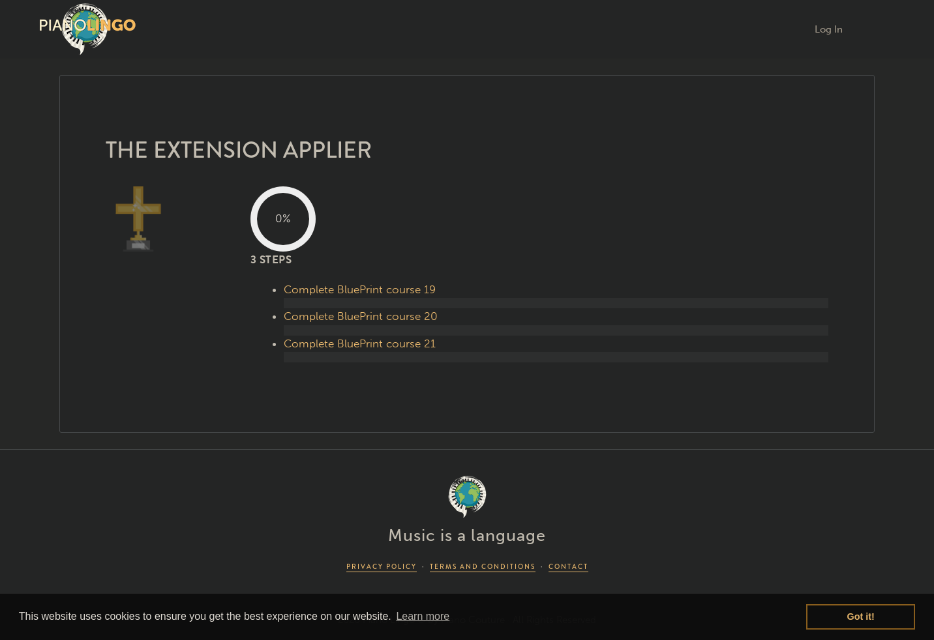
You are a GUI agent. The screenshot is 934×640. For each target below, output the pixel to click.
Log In (829, 29)
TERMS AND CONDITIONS (482, 567)
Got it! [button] (861, 616)
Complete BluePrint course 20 (361, 316)
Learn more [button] (422, 616)
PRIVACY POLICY (381, 567)
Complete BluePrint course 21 (360, 343)
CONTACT (568, 567)
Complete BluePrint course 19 (360, 289)
